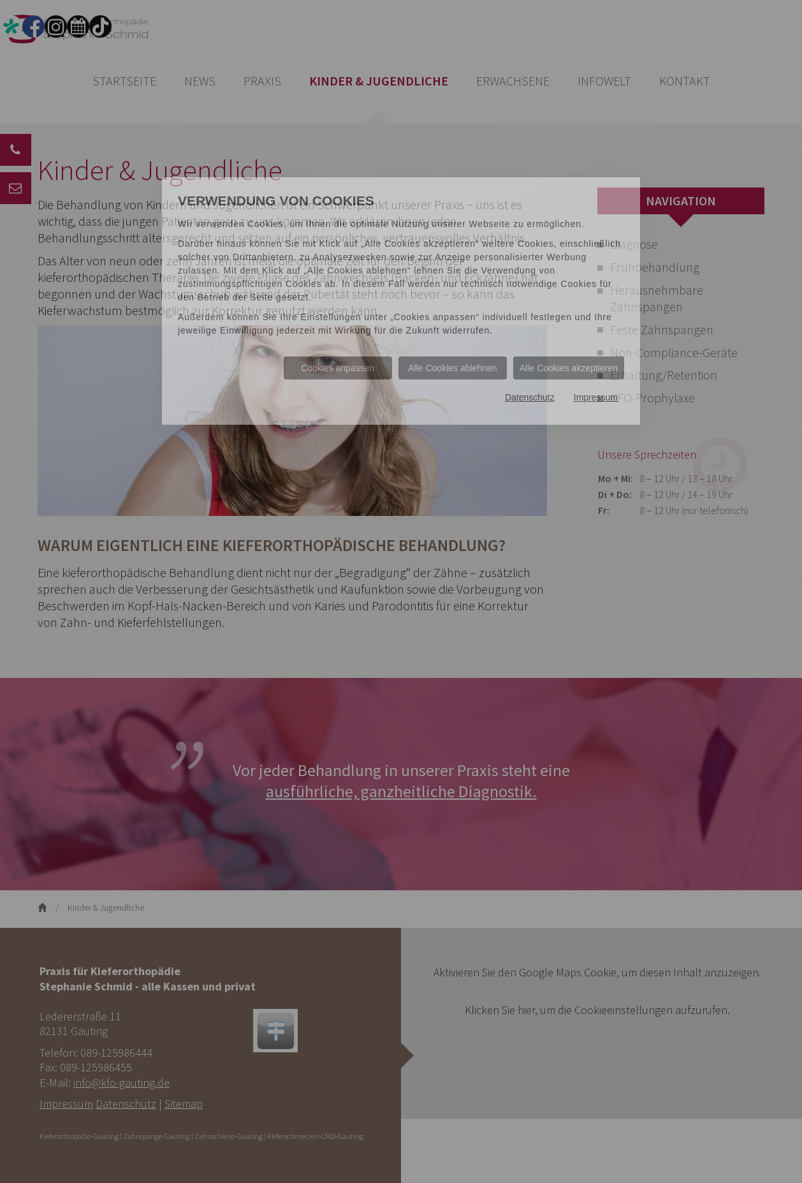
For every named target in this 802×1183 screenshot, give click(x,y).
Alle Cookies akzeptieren (569, 368)
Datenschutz (530, 397)
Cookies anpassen (337, 368)
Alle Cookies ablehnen (452, 368)
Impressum (596, 397)
